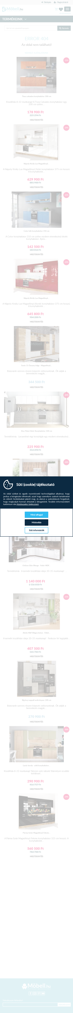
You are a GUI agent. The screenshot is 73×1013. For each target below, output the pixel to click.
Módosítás (36, 522)
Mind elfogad (36, 514)
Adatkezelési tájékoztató (28, 504)
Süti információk (36, 530)
